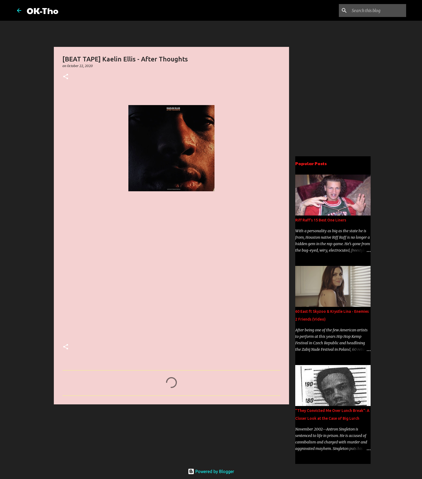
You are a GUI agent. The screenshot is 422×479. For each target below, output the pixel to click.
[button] (65, 77)
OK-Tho (42, 10)
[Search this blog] (378, 10)
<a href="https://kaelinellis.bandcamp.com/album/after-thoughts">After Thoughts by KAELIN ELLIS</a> (109, 271)
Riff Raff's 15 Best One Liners (320, 220)
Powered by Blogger (211, 471)
